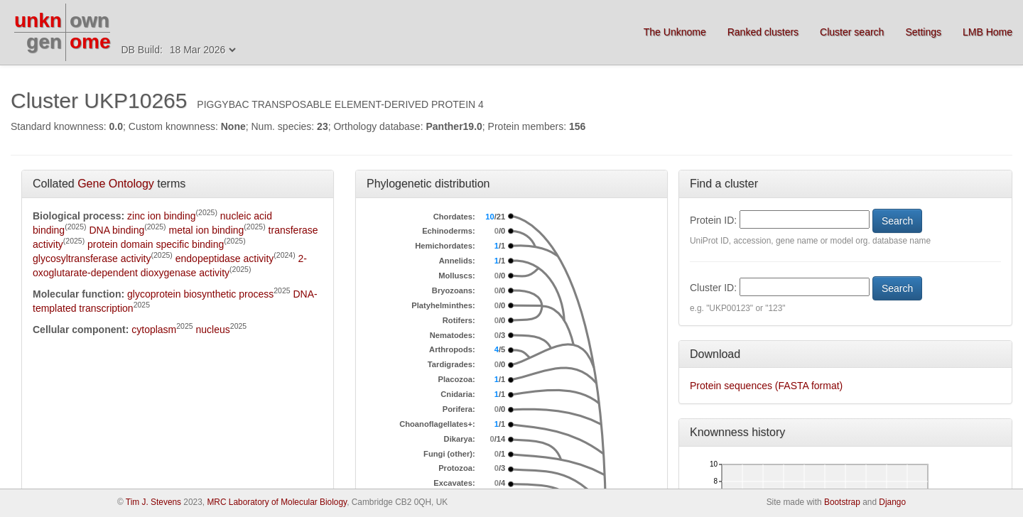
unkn (38, 20)
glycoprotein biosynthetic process (200, 294)
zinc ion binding (161, 216)
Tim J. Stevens (153, 502)
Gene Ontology (115, 184)
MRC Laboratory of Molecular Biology (277, 502)
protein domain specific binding (155, 244)
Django (892, 502)
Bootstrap (842, 502)
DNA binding (116, 230)
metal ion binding (206, 230)
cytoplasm (153, 329)
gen (44, 42)
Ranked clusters (763, 32)
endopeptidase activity (224, 258)
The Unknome (675, 32)
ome (90, 42)
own (89, 20)
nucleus (213, 329)
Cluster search (852, 32)
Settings (923, 32)
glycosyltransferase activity (92, 258)
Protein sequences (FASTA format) (766, 385)
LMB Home (987, 32)
